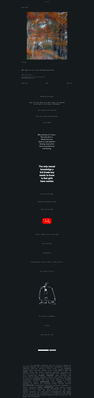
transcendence (56, 392)
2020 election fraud (47, 194)
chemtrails (43, 368)
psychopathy (40, 385)
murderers (45, 382)
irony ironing (59, 377)
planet (55, 383)
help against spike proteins (47, 110)
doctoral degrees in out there (46, 370)
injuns (51, 377)
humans (37, 377)
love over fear (48, 380)
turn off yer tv (28, 393)
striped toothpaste (30, 388)
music (54, 382)
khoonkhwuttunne (39, 378)
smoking (68, 387)
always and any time (47, 334)
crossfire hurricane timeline (47, 201)
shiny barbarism (46, 387)
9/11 (32, 365)
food (48, 373)
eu (70, 372)
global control (47, 375)
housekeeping (47, 253)
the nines (47, 1)
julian (27, 378)
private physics (64, 383)
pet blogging (46, 383)
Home (47, 83)
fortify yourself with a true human (47, 234)
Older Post (69, 83)
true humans (66, 392)
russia (26, 387)
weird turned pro (48, 395)
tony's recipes (47, 243)
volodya (57, 393)
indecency (44, 377)
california (58, 367)
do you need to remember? (47, 316)
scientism (33, 387)
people (37, 383)
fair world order (29, 373)
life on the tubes (53, 378)
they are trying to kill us (50, 390)
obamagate (26, 383)
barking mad (35, 367)
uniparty (51, 393)
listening (36, 380)
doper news (34, 372)
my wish (47, 325)
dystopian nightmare (52, 372)
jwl (31, 378)
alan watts (60, 365)
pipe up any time (26, 74)
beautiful (50, 367)
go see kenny (47, 122)
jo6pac (69, 377)
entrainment (65, 372)
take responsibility (54, 389)
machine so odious (63, 380)
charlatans (35, 368)
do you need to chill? (47, 271)
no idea (68, 382)
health (31, 377)
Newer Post (24, 83)
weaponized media (35, 395)
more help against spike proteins (47, 116)
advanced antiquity (41, 365)
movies (36, 382)
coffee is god (58, 368)
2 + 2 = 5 (26, 365)
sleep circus (60, 387)
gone (57, 375)
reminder (65, 385)
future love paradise (58, 373)
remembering (57, 385)
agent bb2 (52, 365)
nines (61, 382)
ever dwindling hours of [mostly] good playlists (47, 262)
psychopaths (29, 385)
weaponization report (47, 96)
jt (24, 378)
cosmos (31, 370)
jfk (65, 377)
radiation (49, 385)
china (49, 368)
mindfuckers (28, 382)
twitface (37, 393)
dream (41, 372)
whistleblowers (33, 396)
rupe (70, 385)
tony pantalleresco (44, 392)
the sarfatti (34, 390)
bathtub (43, 367)
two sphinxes (44, 393)
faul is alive (40, 373)
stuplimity (41, 389)
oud (32, 383)
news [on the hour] (47, 209)
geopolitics (34, 375)
